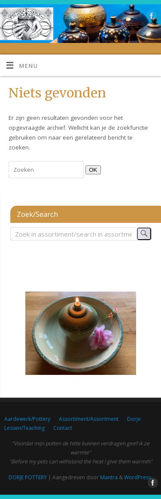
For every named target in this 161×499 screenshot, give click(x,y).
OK (91, 169)
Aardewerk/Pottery (27, 419)
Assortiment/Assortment (88, 419)
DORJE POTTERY (28, 477)
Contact (62, 428)
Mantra (109, 477)
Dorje (134, 419)
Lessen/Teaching (24, 428)
